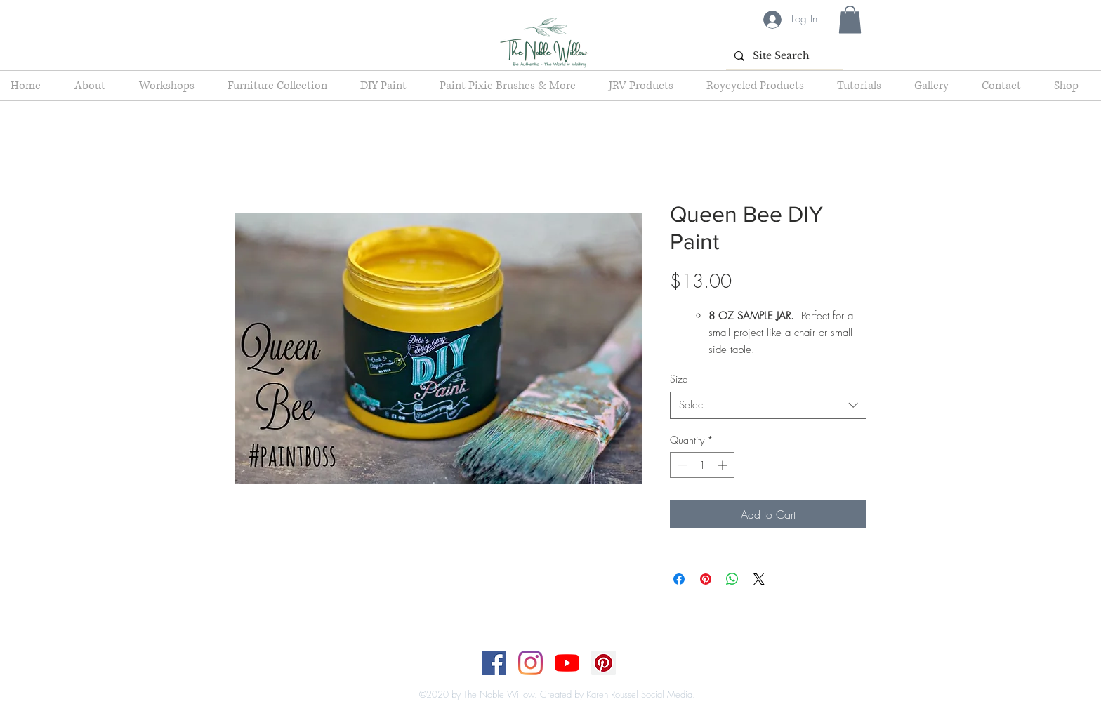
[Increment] (723, 465)
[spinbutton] (702, 465)
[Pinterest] (603, 663)
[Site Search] (783, 56)
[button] (850, 19)
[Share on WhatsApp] (732, 579)
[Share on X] (759, 579)
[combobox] (768, 405)
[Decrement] (681, 465)
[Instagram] (530, 663)
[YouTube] (567, 663)
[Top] (541, 680)
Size (678, 378)
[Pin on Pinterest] (705, 579)
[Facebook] (494, 663)
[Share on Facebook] (679, 579)
